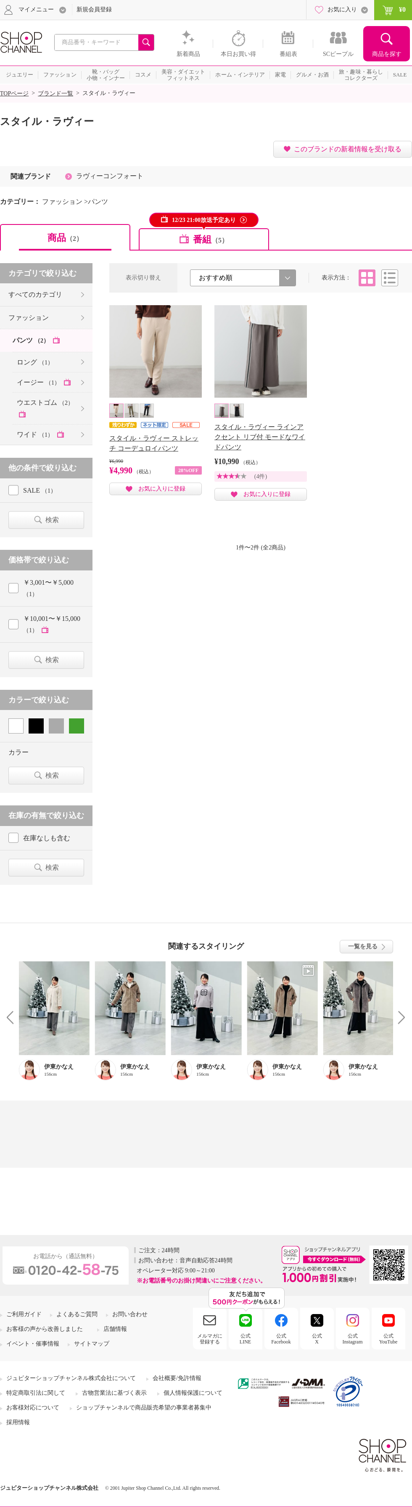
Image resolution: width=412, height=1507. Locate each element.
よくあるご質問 (77, 1314)
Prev (13, 1017)
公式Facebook (281, 1339)
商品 (65, 237)
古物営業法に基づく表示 (114, 1393)
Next (399, 1017)
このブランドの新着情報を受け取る (347, 149)
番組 (210, 239)
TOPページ (14, 93)
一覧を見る (363, 946)
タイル (367, 277)
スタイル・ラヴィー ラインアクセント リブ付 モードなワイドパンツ (259, 437)
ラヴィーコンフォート (109, 175)
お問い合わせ (130, 1314)
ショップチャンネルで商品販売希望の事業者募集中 (143, 1407)
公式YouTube (388, 1339)
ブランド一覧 (55, 93)
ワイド (36, 434)
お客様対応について (32, 1407)
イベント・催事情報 (32, 1344)
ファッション (28, 317)
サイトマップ (91, 1344)
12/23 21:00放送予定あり (204, 220)
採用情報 (18, 1422)
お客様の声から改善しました (44, 1329)
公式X (317, 1339)
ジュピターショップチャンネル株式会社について (71, 1378)
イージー (39, 382)
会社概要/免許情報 (177, 1378)
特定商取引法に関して (35, 1393)
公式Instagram (353, 1339)
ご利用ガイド (24, 1314)
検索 (52, 519)
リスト (389, 277)
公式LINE (245, 1339)
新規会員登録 (94, 9)
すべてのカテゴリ (35, 294)
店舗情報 (115, 1329)
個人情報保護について (193, 1393)
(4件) (260, 476)
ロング (35, 362)
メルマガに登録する (209, 1339)
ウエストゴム (45, 402)
